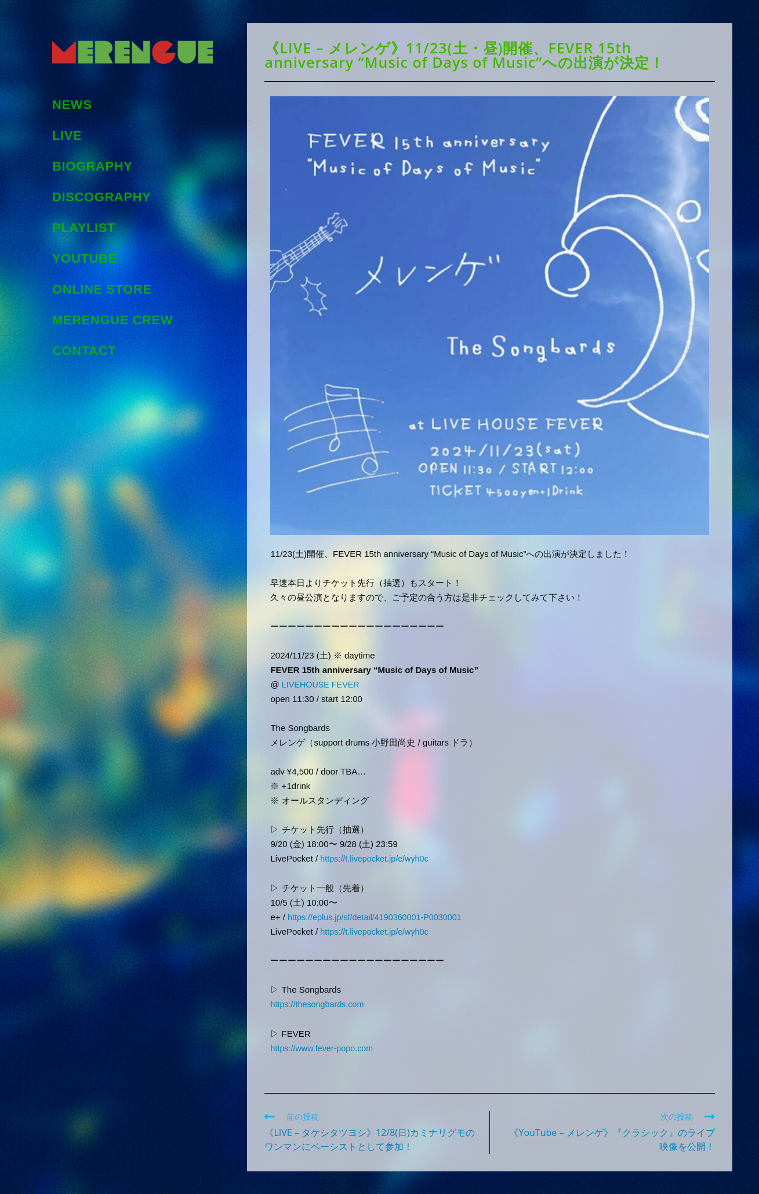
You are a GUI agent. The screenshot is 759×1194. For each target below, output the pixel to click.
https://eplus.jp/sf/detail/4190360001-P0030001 (379, 916)
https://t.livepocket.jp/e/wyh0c (376, 858)
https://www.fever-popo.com (323, 1047)
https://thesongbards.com (319, 1003)
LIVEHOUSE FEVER (322, 684)
